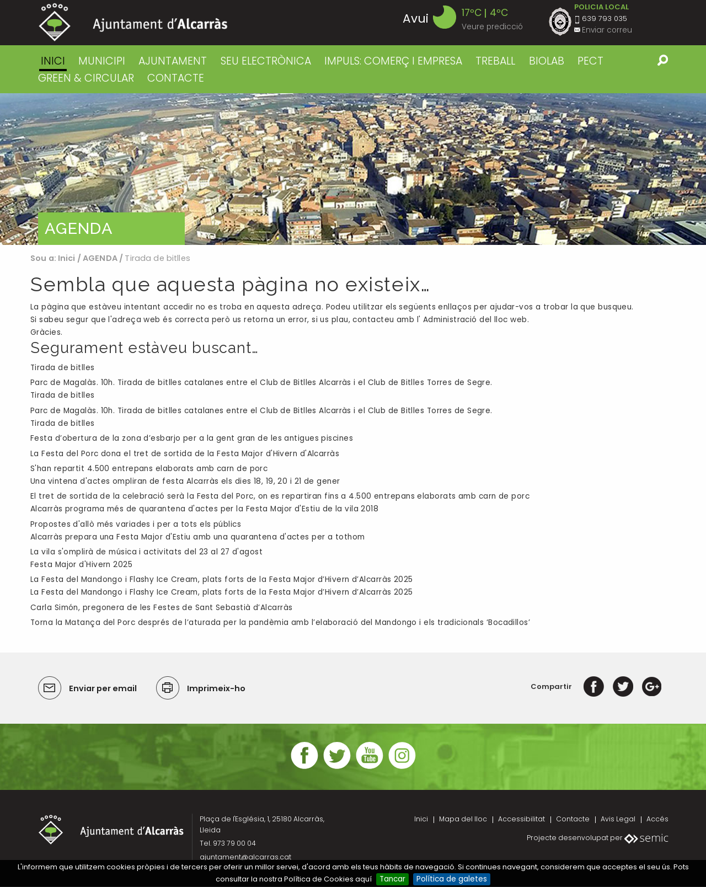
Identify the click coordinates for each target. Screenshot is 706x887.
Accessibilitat (521, 819)
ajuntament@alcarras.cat (245, 857)
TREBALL (495, 61)
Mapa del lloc (463, 819)
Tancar (392, 879)
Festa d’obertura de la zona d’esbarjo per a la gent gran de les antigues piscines (191, 439)
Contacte (573, 819)
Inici (53, 61)
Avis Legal (618, 819)
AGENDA (100, 258)
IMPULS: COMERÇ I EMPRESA (393, 61)
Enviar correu (607, 30)
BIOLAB (546, 61)
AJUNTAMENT (172, 61)
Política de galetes (451, 879)
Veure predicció (492, 27)
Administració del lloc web (475, 319)
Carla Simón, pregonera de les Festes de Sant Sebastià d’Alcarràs (161, 608)
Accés (657, 819)
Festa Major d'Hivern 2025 (81, 565)
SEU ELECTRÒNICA (266, 61)
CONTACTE (175, 78)
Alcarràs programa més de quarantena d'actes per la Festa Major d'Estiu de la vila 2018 (204, 509)
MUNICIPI (101, 61)
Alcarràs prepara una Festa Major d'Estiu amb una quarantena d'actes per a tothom (197, 537)
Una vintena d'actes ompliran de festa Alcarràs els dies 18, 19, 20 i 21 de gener (185, 482)
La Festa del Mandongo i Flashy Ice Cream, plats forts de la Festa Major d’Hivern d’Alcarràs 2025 (221, 592)
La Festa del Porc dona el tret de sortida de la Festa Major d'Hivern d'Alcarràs (184, 453)
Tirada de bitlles (62, 368)
